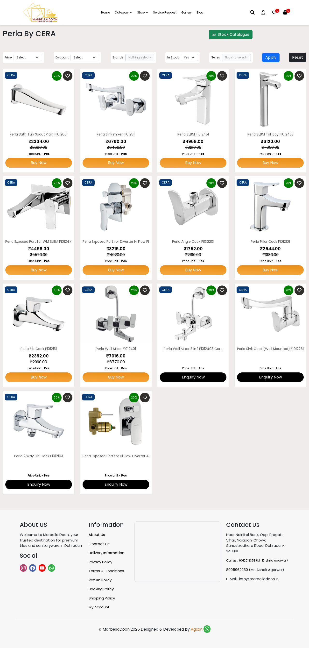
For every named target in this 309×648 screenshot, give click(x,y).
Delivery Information (106, 552)
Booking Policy (101, 588)
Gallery (186, 12)
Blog (200, 12)
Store (142, 12)
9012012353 (247, 560)
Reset (297, 57)
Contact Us (99, 543)
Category (123, 12)
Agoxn (197, 629)
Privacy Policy (100, 561)
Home (105, 12)
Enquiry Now (193, 377)
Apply (270, 57)
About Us (97, 534)
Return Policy (100, 580)
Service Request (164, 12)
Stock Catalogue (230, 34)
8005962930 (237, 569)
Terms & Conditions (106, 570)
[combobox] (139, 57)
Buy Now (39, 162)
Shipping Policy (102, 598)
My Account (99, 607)
